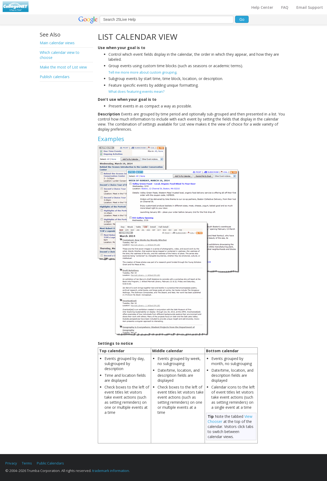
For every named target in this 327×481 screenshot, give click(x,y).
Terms (27, 463)
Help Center (262, 7)
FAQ (284, 7)
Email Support (309, 7)
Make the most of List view (63, 67)
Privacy (11, 463)
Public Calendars (50, 463)
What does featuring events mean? (136, 91)
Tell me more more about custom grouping (142, 72)
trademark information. (111, 470)
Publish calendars (55, 76)
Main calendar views (57, 42)
